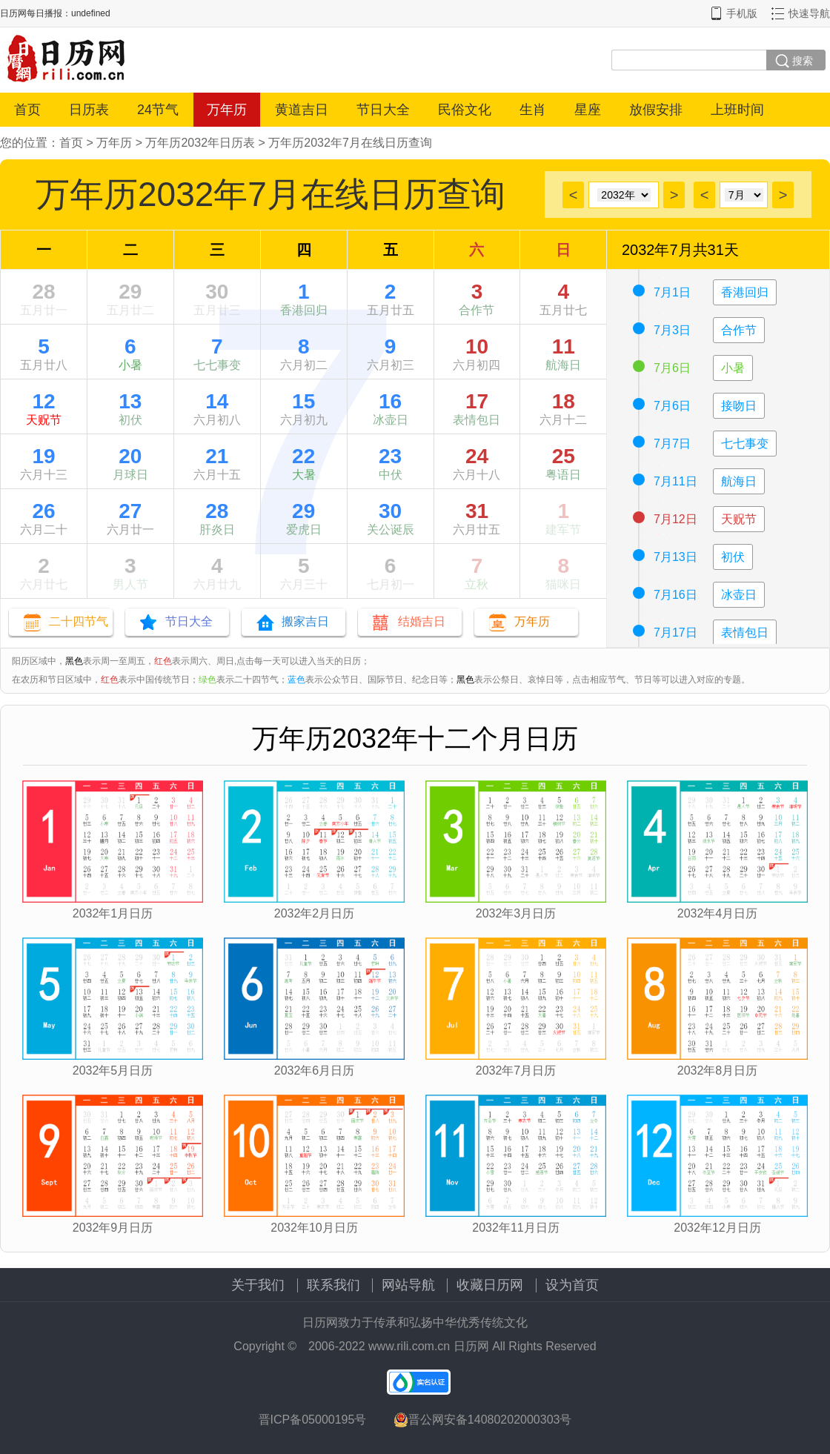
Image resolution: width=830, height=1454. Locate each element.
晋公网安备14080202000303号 (483, 1419)
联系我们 (333, 1285)
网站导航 (408, 1285)
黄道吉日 (301, 109)
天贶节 (44, 420)
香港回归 (304, 310)
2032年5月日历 (113, 1070)
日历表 (89, 109)
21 (216, 456)
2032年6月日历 (314, 1070)
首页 (27, 109)
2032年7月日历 (516, 1070)
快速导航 (809, 13)
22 (303, 456)
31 (476, 510)
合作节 (476, 310)
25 (563, 456)
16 (390, 401)
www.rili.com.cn (409, 1346)
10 (476, 346)
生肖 (532, 109)
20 (130, 456)
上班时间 (737, 109)
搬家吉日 (305, 621)
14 (216, 401)
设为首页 (572, 1285)
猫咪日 (563, 584)
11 (563, 346)
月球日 (130, 474)
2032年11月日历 (515, 1227)
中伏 (390, 474)
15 (303, 401)
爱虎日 (304, 529)
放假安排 (656, 109)
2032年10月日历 (313, 1227)
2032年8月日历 (717, 1070)
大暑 (304, 474)
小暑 (130, 365)
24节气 (158, 109)
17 (476, 401)
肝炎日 (217, 529)
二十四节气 (78, 621)
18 (563, 401)
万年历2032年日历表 (200, 142)
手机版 (741, 13)
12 (43, 401)
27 (130, 510)
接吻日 (739, 405)
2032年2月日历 (314, 913)
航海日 (563, 365)
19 (43, 456)
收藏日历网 (489, 1285)
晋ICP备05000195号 (313, 1419)
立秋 (476, 584)
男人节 (130, 584)
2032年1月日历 (113, 913)
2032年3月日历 (516, 913)
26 (43, 510)
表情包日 (476, 420)
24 (476, 456)
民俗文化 (464, 109)
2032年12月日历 (717, 1227)
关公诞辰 (390, 529)
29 (130, 291)
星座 (587, 109)
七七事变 (217, 365)
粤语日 (563, 474)
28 (43, 291)
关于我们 (258, 1285)
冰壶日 (390, 420)
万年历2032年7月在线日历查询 (350, 142)
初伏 (130, 420)
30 (216, 291)
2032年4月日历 (717, 913)
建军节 (563, 529)
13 (130, 401)
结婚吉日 (421, 621)
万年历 (227, 109)
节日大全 (383, 109)
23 (390, 456)
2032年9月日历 (113, 1227)
